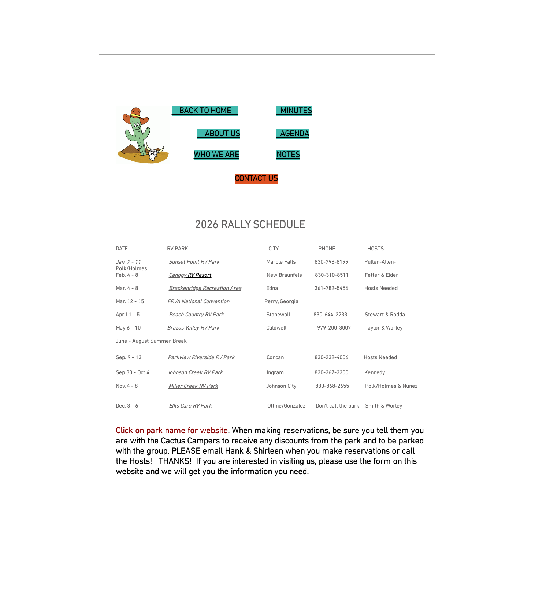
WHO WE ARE (30, 601)
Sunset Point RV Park (193, 262)
